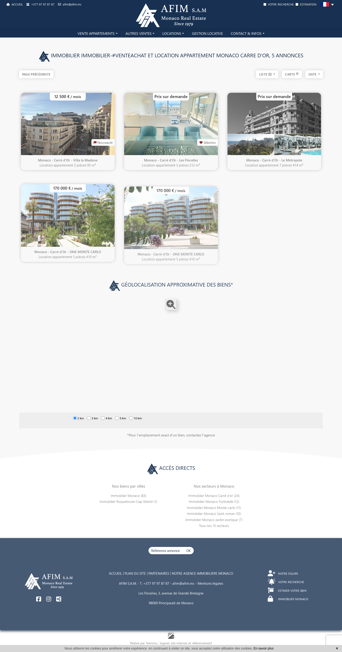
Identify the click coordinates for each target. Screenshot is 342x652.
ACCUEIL (14, 4)
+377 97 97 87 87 (40, 4)
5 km (120, 425)
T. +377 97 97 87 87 (154, 583)
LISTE (265, 74)
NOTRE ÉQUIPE (283, 573)
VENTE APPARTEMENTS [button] (96, 33)
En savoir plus (264, 648)
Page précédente (36, 74)
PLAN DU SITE (135, 573)
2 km (78, 425)
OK (188, 550)
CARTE (292, 74)
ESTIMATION (306, 4)
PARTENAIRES (158, 573)
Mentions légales (210, 583)
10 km (135, 425)
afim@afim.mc (69, 4)
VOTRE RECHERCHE (279, 4)
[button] (327, 5)
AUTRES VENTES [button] (139, 33)
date (313, 74)
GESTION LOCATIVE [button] (207, 33)
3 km (92, 425)
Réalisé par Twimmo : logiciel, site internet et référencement (171, 643)
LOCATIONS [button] (171, 33)
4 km (106, 425)
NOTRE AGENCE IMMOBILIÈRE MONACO (202, 573)
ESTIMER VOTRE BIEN (287, 590)
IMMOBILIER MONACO (288, 599)
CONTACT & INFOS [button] (246, 33)
